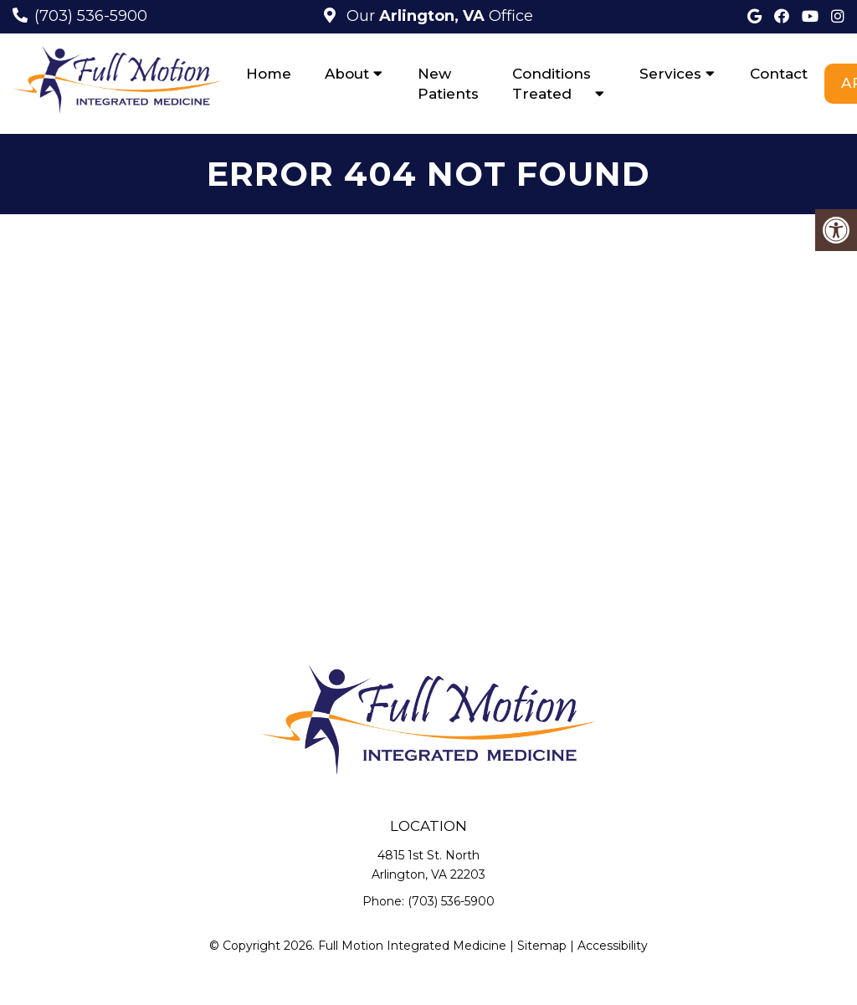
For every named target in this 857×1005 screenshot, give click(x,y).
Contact (779, 73)
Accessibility (612, 945)
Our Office (437, 16)
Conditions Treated (551, 83)
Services (670, 73)
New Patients (448, 83)
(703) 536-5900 (90, 16)
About (347, 73)
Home (268, 73)
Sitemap (542, 945)
